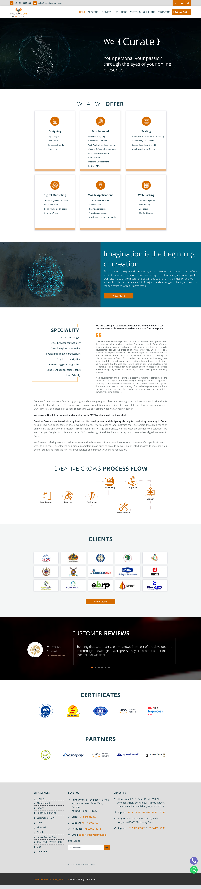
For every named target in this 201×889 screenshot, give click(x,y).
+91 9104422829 (136, 812)
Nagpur (41, 798)
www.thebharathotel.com (56, 656)
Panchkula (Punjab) (47, 812)
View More (118, 295)
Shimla (40, 832)
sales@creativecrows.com (50, 3)
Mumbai (41, 827)
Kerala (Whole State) (47, 837)
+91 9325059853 (136, 828)
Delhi (39, 822)
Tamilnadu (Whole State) (50, 841)
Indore (40, 807)
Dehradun (42, 851)
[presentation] (87, 857)
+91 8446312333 (87, 816)
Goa (39, 846)
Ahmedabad (43, 803)
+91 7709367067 (91, 822)
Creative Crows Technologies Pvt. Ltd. (51, 879)
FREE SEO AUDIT (181, 11)
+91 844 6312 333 (23, 3)
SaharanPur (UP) (45, 817)
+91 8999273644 (92, 828)
